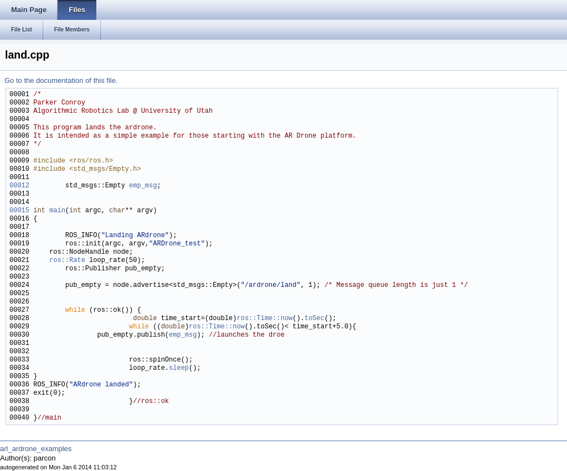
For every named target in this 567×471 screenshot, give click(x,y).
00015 (19, 211)
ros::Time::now (264, 318)
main (57, 211)
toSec (314, 318)
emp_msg (143, 186)
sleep (179, 368)
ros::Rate (67, 260)
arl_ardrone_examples (35, 448)
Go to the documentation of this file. (61, 80)
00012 (19, 186)
